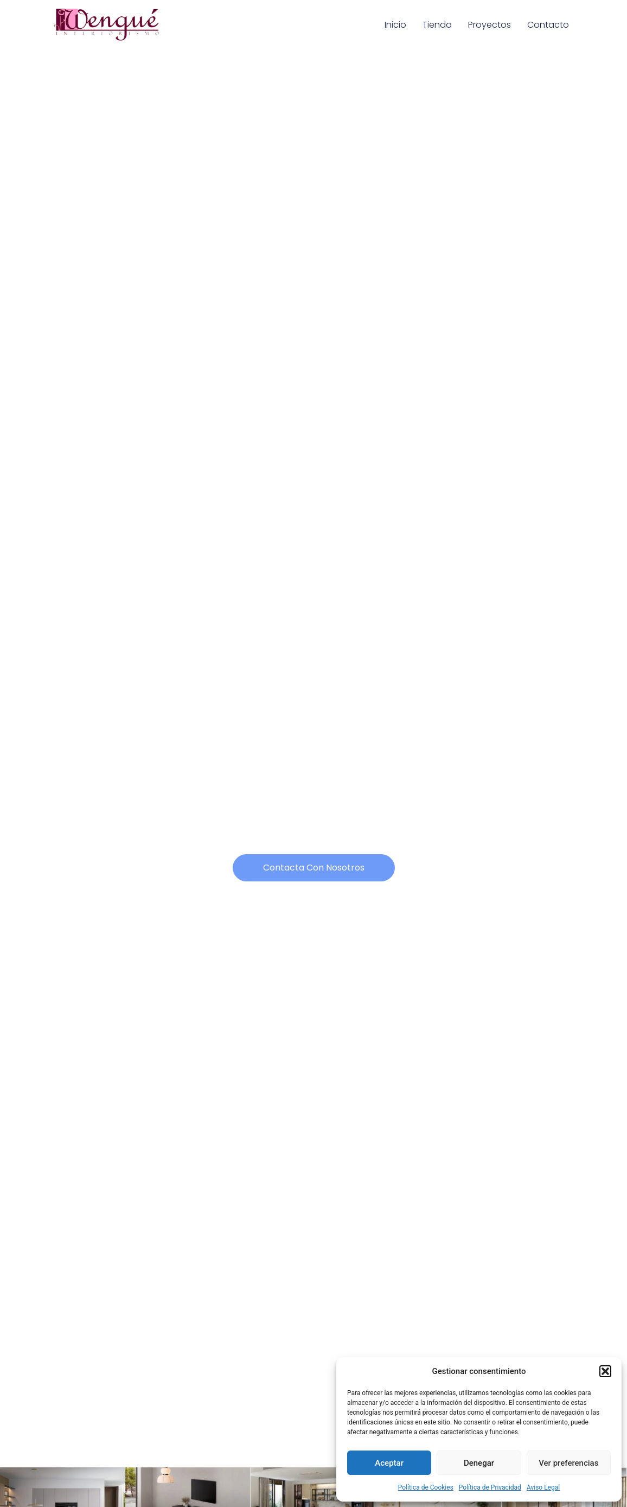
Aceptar (389, 1463)
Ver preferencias (568, 1463)
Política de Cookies (425, 1487)
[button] (605, 1371)
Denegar (479, 1463)
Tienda (437, 24)
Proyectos (489, 24)
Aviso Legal (543, 1487)
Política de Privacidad (490, 1487)
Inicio (395, 24)
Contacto (548, 24)
